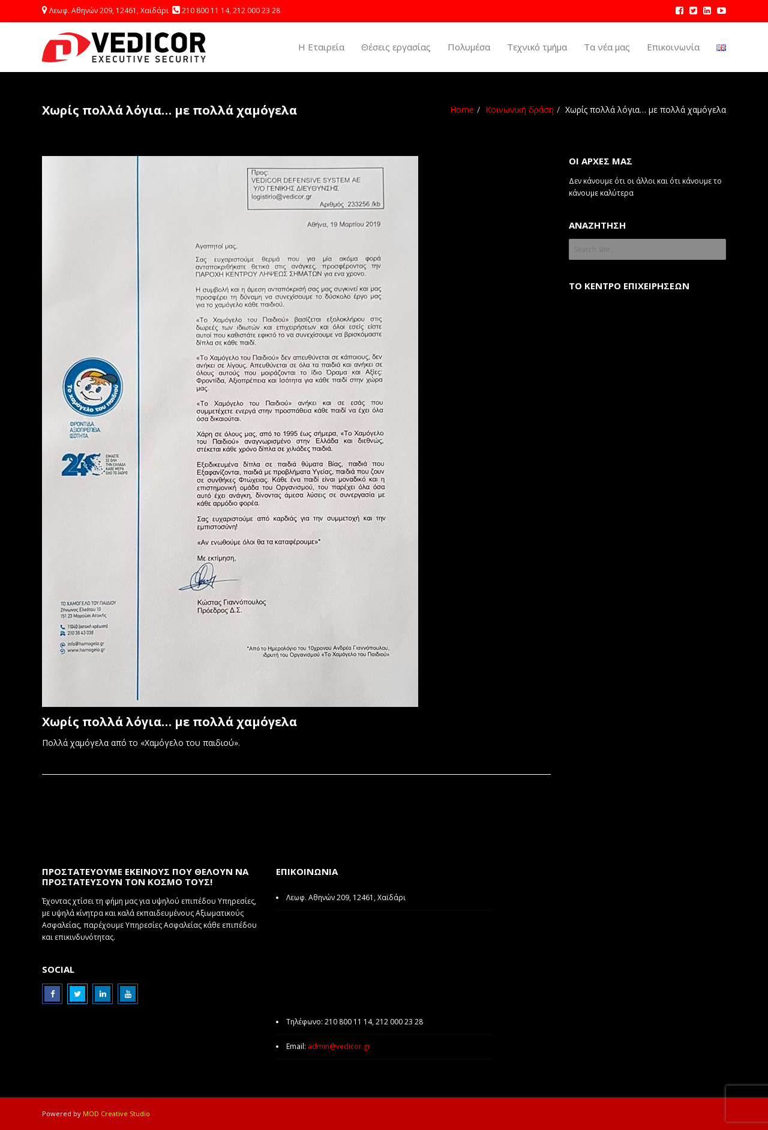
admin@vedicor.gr (339, 1046)
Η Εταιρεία (321, 47)
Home (462, 109)
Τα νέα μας (607, 47)
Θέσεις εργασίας (396, 47)
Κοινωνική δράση (519, 109)
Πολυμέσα (469, 47)
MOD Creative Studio (116, 1113)
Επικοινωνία (673, 47)
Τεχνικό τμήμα (537, 47)
